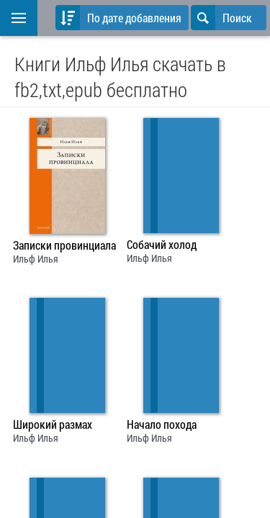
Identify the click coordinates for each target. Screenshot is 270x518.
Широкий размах (52, 424)
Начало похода (162, 424)
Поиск (221, 17)
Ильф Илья (35, 258)
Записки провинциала (64, 245)
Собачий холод (162, 244)
